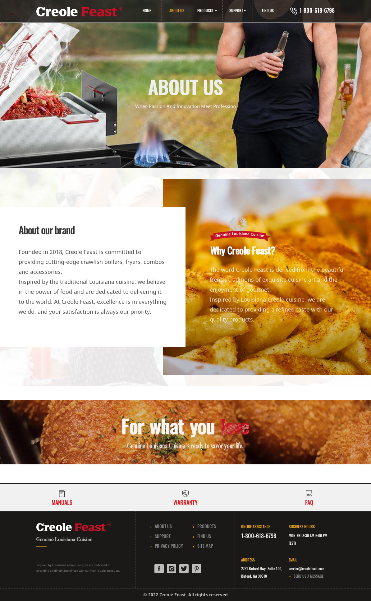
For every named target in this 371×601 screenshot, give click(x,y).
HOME (147, 10)
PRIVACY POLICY (166, 545)
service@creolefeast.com (306, 568)
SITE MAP (202, 545)
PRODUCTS (205, 10)
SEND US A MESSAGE (306, 576)
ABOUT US (176, 10)
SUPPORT (236, 10)
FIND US (268, 10)
